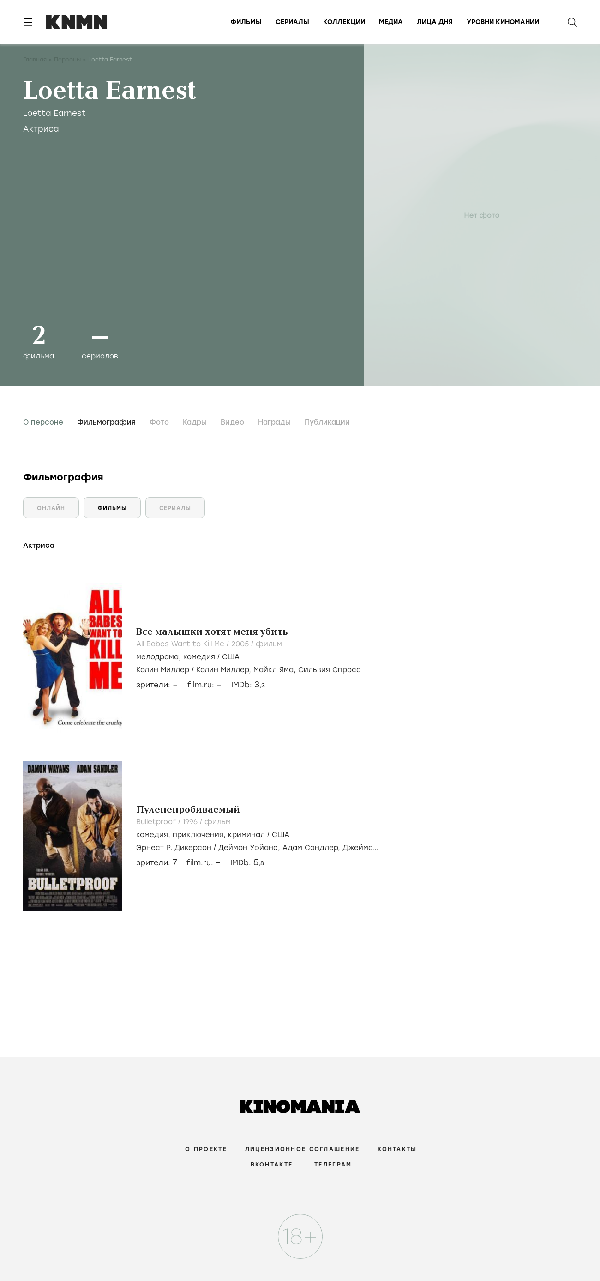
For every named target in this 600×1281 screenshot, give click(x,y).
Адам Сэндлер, (312, 848)
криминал (246, 835)
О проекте (206, 1149)
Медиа (391, 22)
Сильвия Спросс (329, 670)
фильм (269, 644)
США (231, 657)
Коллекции (344, 22)
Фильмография (106, 422)
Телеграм (333, 1164)
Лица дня (435, 22)
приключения (198, 835)
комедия (199, 657)
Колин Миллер (162, 670)
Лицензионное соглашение (302, 1149)
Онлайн (51, 508)
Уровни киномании (503, 22)
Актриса (41, 129)
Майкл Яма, (275, 670)
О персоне (43, 422)
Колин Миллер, (224, 670)
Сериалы (292, 22)
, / (188, 657)
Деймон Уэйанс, (250, 848)
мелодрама (157, 657)
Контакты (397, 1149)
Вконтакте (272, 1164)
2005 (241, 644)
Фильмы (246, 22)
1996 (191, 822)
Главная (35, 59)
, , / (212, 835)
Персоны (67, 59)
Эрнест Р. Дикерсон (173, 848)
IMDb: (248, 684)
